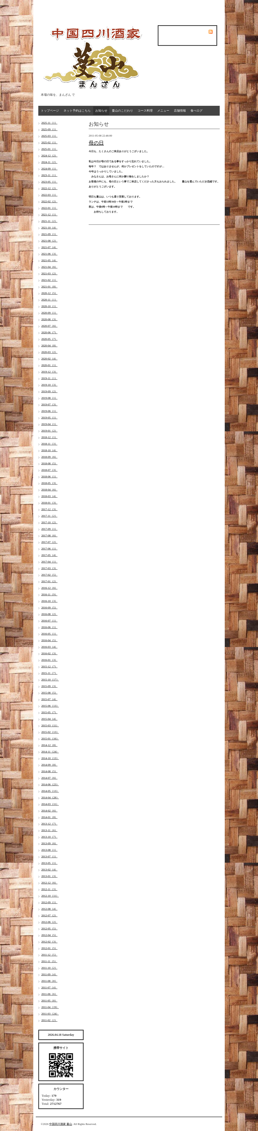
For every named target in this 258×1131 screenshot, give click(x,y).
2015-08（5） (49, 692)
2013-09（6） (49, 843)
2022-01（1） (49, 207)
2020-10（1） (49, 306)
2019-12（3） (49, 371)
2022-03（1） (49, 194)
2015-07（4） (49, 699)
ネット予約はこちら (77, 110)
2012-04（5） (49, 934)
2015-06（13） (50, 705)
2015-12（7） (49, 666)
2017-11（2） (49, 515)
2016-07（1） (49, 620)
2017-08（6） (49, 535)
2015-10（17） (50, 679)
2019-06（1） (49, 410)
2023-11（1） (49, 175)
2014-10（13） (50, 758)
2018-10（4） (49, 450)
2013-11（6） (49, 830)
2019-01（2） (49, 430)
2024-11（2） (49, 162)
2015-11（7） (49, 672)
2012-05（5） (49, 928)
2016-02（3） (49, 653)
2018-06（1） (49, 476)
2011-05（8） (49, 1000)
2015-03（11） (50, 725)
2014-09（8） (49, 764)
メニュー (163, 110)
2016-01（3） (49, 659)
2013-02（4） (49, 869)
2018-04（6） (49, 489)
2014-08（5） (49, 771)
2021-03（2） (49, 273)
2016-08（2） (49, 614)
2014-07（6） (49, 777)
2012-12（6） (49, 882)
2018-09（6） (49, 456)
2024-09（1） (49, 168)
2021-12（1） (49, 214)
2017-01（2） (49, 581)
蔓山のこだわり (122, 110)
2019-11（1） (49, 378)
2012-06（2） (49, 921)
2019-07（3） (49, 404)
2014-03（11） (50, 803)
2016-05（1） (49, 633)
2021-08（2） (49, 240)
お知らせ (101, 110)
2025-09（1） (49, 129)
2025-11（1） (49, 122)
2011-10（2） (49, 967)
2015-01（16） (50, 738)
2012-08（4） (49, 908)
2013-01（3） (49, 876)
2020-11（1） (49, 299)
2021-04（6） (49, 266)
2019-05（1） (49, 417)
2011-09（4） (49, 974)
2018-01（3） (49, 502)
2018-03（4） (49, 496)
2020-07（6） (49, 325)
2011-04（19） (50, 1007)
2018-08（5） (49, 463)
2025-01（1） (49, 148)
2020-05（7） (49, 338)
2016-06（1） (49, 627)
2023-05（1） (49, 181)
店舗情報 (180, 110)
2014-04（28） (50, 797)
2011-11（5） (49, 961)
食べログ (196, 110)
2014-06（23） (50, 784)
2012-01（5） (49, 948)
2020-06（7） (49, 332)
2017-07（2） (49, 541)
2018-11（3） (49, 443)
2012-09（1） (49, 902)
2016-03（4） (49, 646)
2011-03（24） (50, 1013)
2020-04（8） (49, 345)
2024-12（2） (49, 155)
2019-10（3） (49, 384)
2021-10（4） (49, 227)
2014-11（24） (50, 751)
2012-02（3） (49, 941)
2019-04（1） (49, 424)
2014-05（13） (50, 790)
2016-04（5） (49, 640)
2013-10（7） (49, 836)
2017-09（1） (49, 528)
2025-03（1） (49, 135)
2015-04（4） (49, 718)
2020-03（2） (49, 351)
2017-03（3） (49, 568)
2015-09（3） (49, 686)
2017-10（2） (49, 522)
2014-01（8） (49, 817)
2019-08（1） (49, 397)
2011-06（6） (49, 993)
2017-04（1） (49, 561)
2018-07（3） (49, 469)
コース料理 (145, 110)
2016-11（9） (49, 594)
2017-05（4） (49, 555)
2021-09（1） (49, 234)
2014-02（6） (49, 810)
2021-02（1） (49, 279)
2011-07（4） (49, 987)
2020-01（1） (49, 365)
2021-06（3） (49, 253)
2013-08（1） (49, 849)
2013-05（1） (49, 862)
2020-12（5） (49, 293)
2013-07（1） (49, 856)
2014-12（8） (49, 745)
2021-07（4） (49, 247)
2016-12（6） (49, 587)
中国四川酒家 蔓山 (60, 1123)
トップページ (50, 110)
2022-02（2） (49, 201)
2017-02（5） (49, 574)
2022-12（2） (49, 188)
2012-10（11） (50, 895)
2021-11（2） (49, 220)
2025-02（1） (49, 142)
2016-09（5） (49, 607)
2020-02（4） (49, 358)
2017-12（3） (49, 509)
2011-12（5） (49, 954)
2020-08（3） (49, 319)
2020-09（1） (49, 312)
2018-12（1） (49, 437)
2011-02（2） (49, 1020)
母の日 (96, 143)
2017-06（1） (49, 548)
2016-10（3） (49, 600)
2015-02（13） (50, 731)
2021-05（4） (49, 260)
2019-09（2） (49, 391)
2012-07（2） (49, 915)
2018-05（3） (49, 482)
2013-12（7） (49, 823)
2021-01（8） (49, 286)
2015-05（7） (49, 712)
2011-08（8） (49, 980)
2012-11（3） (49, 889)
